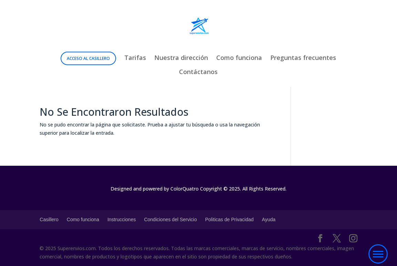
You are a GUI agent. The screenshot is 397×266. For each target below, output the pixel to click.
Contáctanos (198, 72)
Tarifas (135, 58)
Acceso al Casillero (88, 58)
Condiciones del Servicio (170, 219)
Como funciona (239, 58)
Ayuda (268, 219)
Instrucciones (121, 219)
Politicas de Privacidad (229, 219)
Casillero (49, 219)
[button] (378, 254)
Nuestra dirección (181, 58)
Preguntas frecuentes (303, 58)
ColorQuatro (184, 188)
